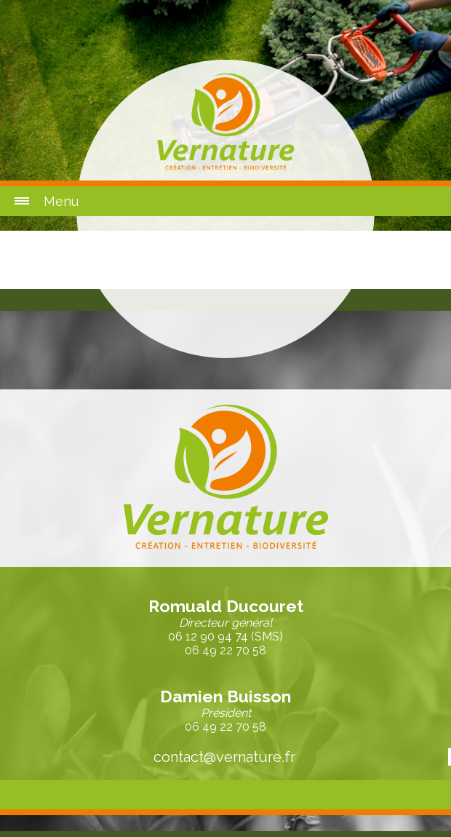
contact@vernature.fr (224, 757)
